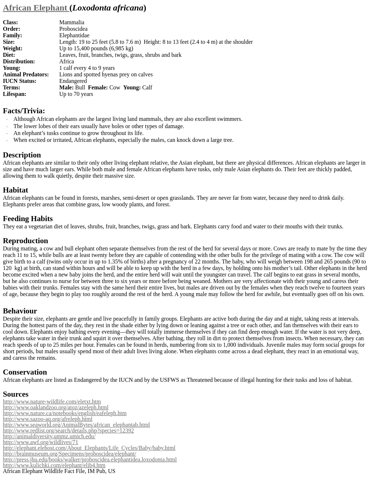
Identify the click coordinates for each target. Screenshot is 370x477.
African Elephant (36, 7)
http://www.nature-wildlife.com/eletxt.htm (52, 401)
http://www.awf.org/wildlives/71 (40, 442)
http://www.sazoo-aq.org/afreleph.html (47, 419)
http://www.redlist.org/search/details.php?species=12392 (68, 430)
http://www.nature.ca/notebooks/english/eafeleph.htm (64, 413)
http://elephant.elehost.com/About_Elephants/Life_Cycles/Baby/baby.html (89, 448)
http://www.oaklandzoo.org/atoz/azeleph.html (55, 407)
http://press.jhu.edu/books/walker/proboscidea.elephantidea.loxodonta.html (90, 459)
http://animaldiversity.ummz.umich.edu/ (49, 436)
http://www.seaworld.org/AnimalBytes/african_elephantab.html (76, 425)
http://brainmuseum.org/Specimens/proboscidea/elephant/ (69, 454)
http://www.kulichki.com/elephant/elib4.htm (54, 465)
